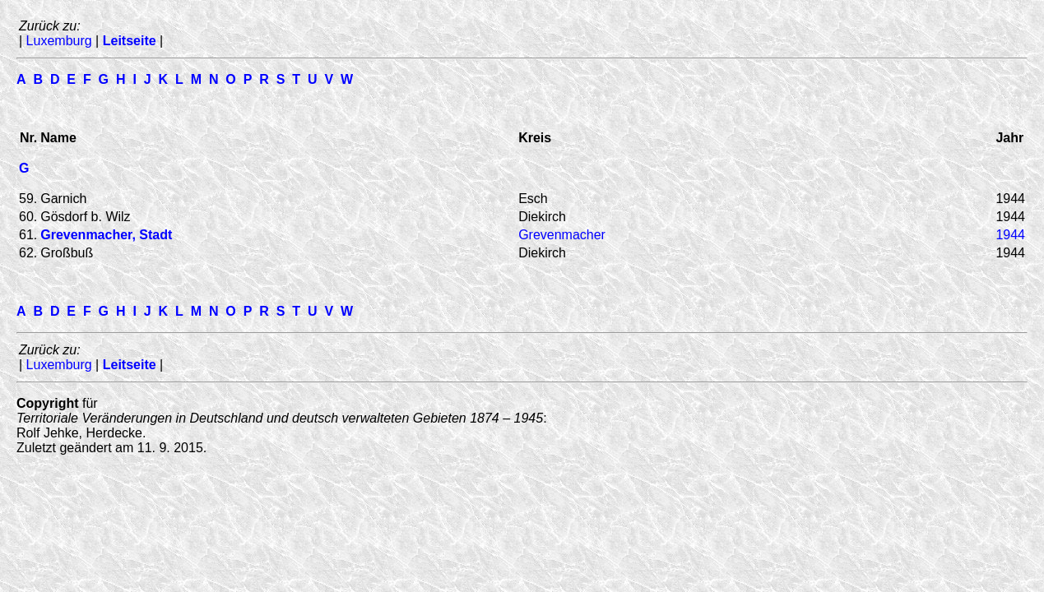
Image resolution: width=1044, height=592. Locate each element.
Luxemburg (59, 41)
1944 (1010, 235)
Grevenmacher (562, 235)
